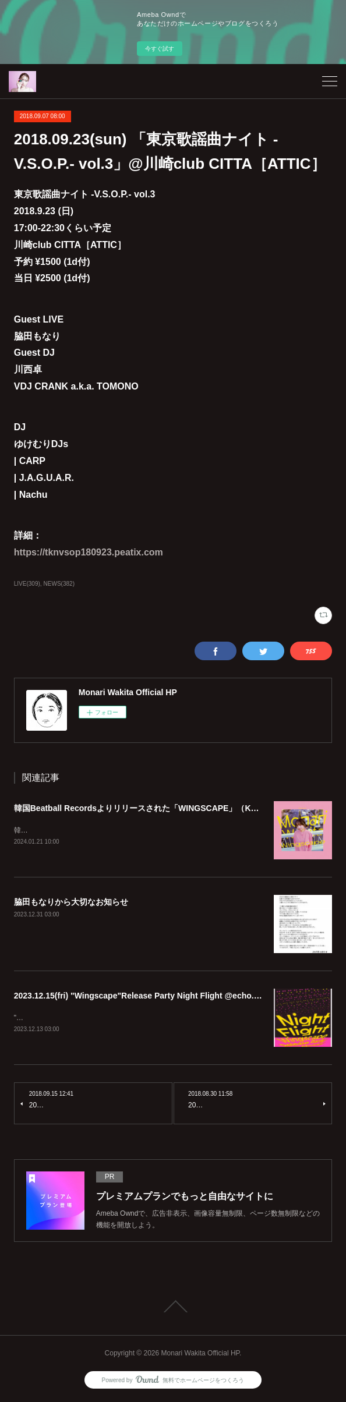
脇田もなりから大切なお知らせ (71, 902)
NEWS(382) (59, 583)
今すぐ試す (159, 48)
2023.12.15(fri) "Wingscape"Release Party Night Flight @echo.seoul (145, 996)
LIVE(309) (27, 583)
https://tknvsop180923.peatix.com (88, 552)
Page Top (173, 1307)
